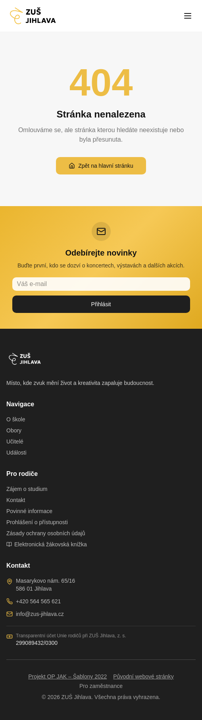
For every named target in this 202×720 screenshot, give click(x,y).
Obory (13, 430)
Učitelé (14, 441)
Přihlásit (101, 304)
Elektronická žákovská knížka (46, 544)
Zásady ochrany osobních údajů (45, 533)
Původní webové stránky (143, 676)
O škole (15, 419)
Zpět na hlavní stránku (101, 166)
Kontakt (15, 500)
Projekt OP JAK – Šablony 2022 (67, 676)
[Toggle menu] (188, 16)
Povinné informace (29, 511)
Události (16, 452)
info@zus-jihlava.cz (40, 614)
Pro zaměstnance (101, 686)
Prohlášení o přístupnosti (37, 522)
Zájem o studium (26, 489)
